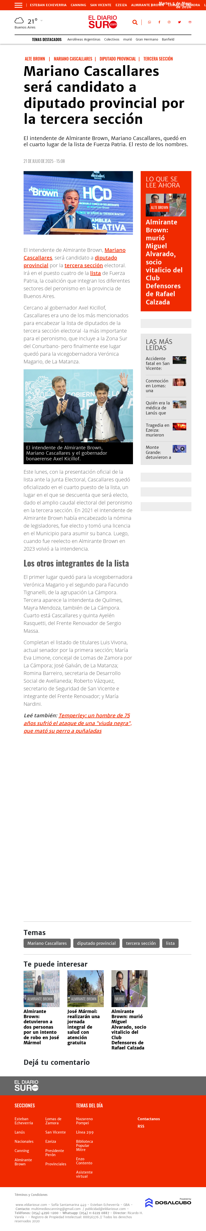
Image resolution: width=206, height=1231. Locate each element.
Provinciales (55, 1164)
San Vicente (100, 5)
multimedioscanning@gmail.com (56, 1209)
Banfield (168, 39)
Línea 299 (85, 1132)
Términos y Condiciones (31, 1195)
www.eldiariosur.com (31, 1205)
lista (95, 273)
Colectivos (111, 39)
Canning (78, 5)
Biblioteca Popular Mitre (84, 1145)
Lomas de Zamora (53, 1121)
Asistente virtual (84, 1174)
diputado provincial (96, 943)
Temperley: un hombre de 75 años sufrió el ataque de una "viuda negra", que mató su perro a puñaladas (78, 723)
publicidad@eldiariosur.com (105, 1209)
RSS (141, 1126)
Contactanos (149, 1119)
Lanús (20, 1132)
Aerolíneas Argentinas (83, 39)
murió (127, 39)
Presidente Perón (54, 1152)
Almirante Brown (147, 5)
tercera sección (84, 265)
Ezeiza (121, 5)
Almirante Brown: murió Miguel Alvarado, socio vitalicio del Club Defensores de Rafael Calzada (128, 1030)
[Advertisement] (107, 774)
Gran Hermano (147, 39)
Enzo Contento (84, 1161)
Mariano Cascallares (47, 943)
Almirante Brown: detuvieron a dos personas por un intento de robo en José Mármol (41, 1027)
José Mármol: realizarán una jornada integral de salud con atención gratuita (83, 1027)
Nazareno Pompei (84, 1121)
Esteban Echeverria (48, 5)
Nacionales (24, 1141)
